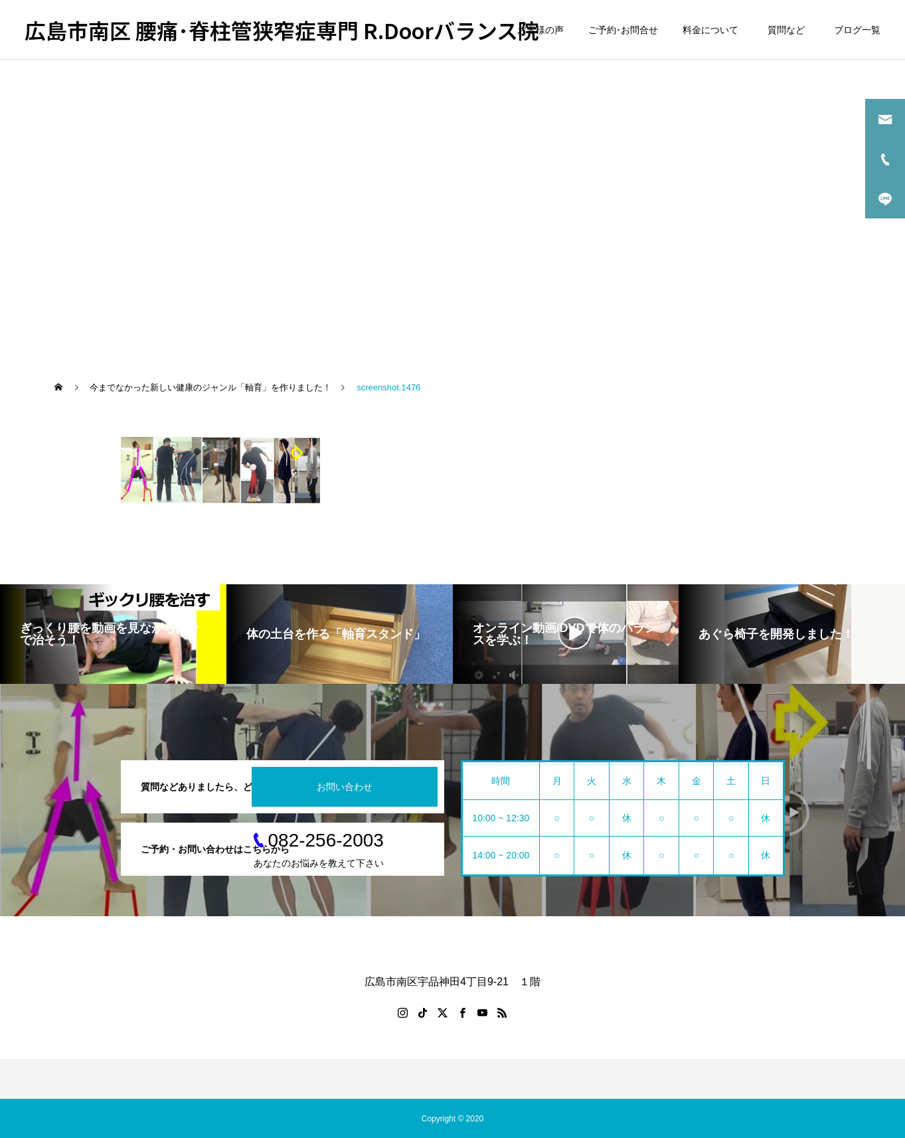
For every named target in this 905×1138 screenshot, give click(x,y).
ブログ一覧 (857, 30)
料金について (710, 30)
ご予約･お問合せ (623, 30)
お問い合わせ (344, 786)
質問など (788, 30)
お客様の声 (540, 30)
